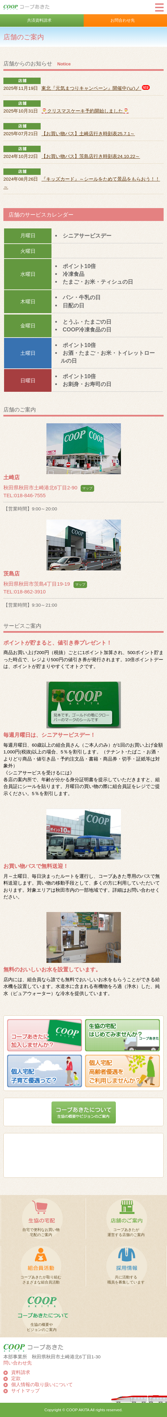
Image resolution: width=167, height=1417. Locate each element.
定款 (16, 1378)
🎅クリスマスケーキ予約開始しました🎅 (85, 111)
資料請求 (20, 1372)
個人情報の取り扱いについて (42, 1384)
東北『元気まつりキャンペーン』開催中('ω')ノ (95, 88)
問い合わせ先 (17, 1362)
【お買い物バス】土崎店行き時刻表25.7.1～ (88, 133)
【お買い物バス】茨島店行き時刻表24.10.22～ (90, 156)
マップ (87, 488)
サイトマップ (25, 1390)
